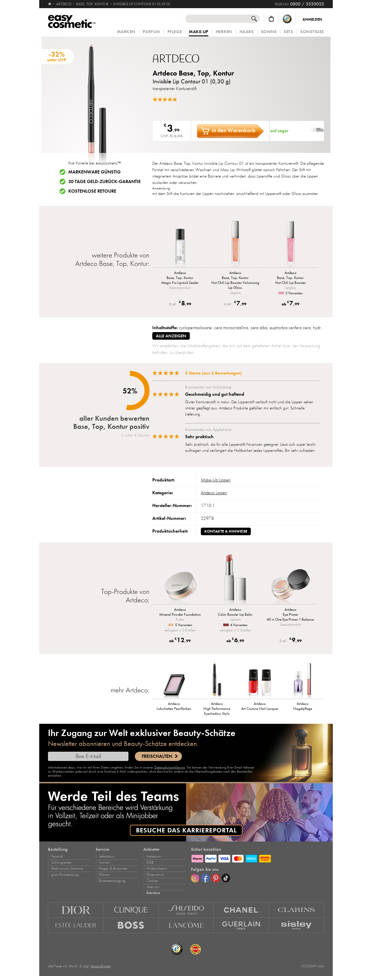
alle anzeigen (171, 336)
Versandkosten (100, 966)
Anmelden (312, 19)
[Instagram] (195, 878)
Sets (288, 32)
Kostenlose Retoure (92, 191)
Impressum (153, 856)
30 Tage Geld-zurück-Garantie (104, 182)
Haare (246, 32)
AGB (150, 862)
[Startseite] (50, 4)
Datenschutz (155, 874)
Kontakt (104, 862)
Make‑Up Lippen (215, 480)
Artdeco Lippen (214, 492)
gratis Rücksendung (64, 874)
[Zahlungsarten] (257, 858)
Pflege (174, 32)
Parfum (151, 32)
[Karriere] (186, 812)
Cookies (152, 880)
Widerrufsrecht (156, 868)
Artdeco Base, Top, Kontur (193, 73)
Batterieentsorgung (112, 880)
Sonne (269, 32)
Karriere (153, 893)
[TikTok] (226, 878)
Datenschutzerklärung (169, 767)
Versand (57, 856)
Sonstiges (312, 32)
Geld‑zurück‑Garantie (67, 868)
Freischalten (157, 756)
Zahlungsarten (61, 862)
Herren (224, 32)
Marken (126, 32)
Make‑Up (198, 32)
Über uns (152, 886)
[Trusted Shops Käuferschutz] (287, 18)
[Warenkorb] (271, 19)
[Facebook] (205, 878)
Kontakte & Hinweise (225, 531)
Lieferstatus (106, 856)
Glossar (104, 874)
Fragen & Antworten (113, 868)
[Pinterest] (216, 878)
